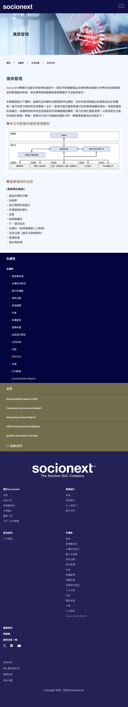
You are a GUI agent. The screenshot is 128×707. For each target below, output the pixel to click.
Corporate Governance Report (24, 408)
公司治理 (35, 62)
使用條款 (7, 662)
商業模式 (70, 500)
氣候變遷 (16, 305)
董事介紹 (7, 515)
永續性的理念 (19, 283)
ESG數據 (16, 371)
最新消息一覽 (10, 639)
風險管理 (16, 356)
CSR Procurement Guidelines (23, 426)
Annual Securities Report (21, 417)
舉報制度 (7, 674)
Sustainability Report (24, 378)
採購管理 (16, 320)
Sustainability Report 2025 (22, 399)
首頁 (8, 62)
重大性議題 (18, 290)
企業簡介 (7, 510)
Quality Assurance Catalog (22, 435)
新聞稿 (6, 633)
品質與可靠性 (19, 334)
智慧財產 (16, 327)
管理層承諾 (18, 276)
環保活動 (16, 298)
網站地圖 (7, 680)
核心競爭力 (71, 505)
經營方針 (7, 500)
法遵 (14, 363)
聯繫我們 (16, 445)
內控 (14, 349)
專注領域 (70, 510)
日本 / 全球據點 (11, 521)
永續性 (21, 62)
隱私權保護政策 (11, 668)
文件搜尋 (7, 538)
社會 (14, 312)
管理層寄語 (9, 505)
